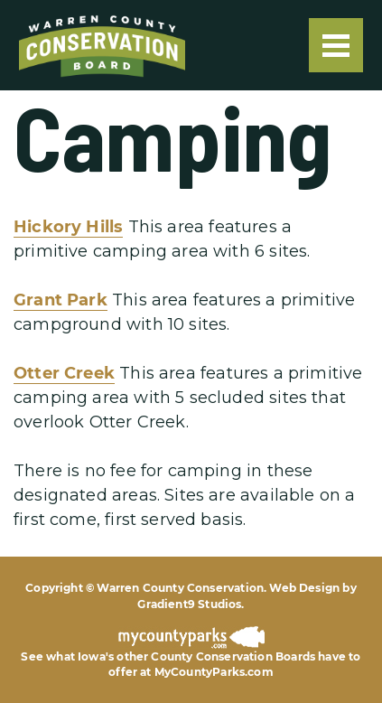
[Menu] (336, 45)
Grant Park (60, 300)
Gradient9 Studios (189, 604)
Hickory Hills (68, 227)
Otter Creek (64, 373)
